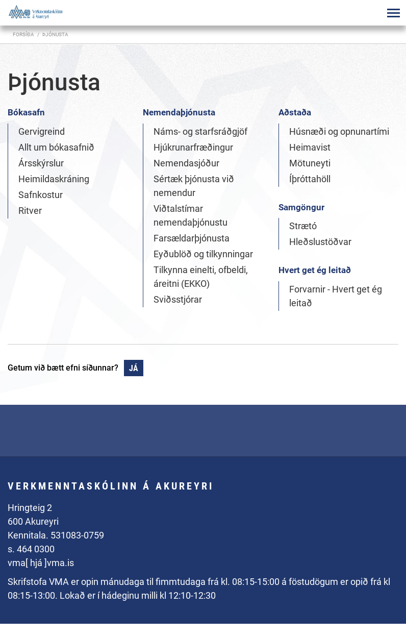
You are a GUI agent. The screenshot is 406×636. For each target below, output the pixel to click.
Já (133, 368)
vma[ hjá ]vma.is (41, 562)
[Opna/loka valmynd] (393, 13)
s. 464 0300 (31, 549)
